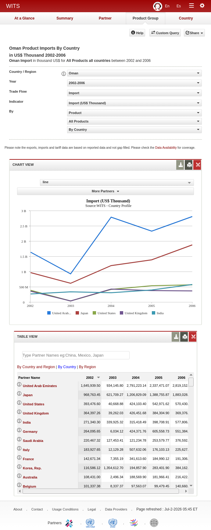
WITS (13, 6)
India (27, 422)
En (167, 6)
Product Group (146, 18)
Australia (30, 477)
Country (186, 18)
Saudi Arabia (33, 441)
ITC (70, 522)
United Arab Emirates (40, 386)
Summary (64, 18)
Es (179, 6)
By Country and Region (36, 367)
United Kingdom (36, 413)
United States (33, 404)
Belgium (29, 486)
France (28, 459)
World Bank (155, 522)
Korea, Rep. (32, 468)
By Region (87, 367)
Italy (26, 450)
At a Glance (24, 18)
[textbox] (76, 355)
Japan (28, 395)
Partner (105, 18)
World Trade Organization (134, 522)
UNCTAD (91, 522)
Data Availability (166, 147)
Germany (30, 431)
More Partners (105, 191)
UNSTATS (113, 522)
